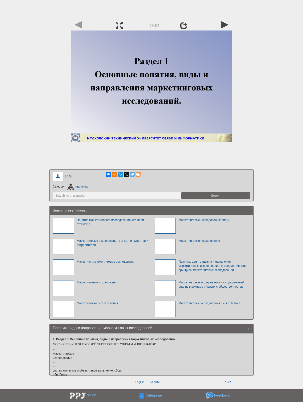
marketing (77, 186)
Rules (227, 382)
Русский (154, 382)
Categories (154, 395)
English (140, 382)
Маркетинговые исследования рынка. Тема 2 (209, 303)
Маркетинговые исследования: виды (204, 220)
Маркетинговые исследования (199, 240)
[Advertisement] (151, 9)
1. (54, 339)
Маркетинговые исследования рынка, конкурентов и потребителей (112, 243)
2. (54, 348)
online (91, 395)
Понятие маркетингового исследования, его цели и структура (111, 222)
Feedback (222, 395)
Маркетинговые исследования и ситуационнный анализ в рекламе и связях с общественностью (212, 284)
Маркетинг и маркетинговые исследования (106, 261)
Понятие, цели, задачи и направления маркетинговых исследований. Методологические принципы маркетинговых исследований (213, 266)
